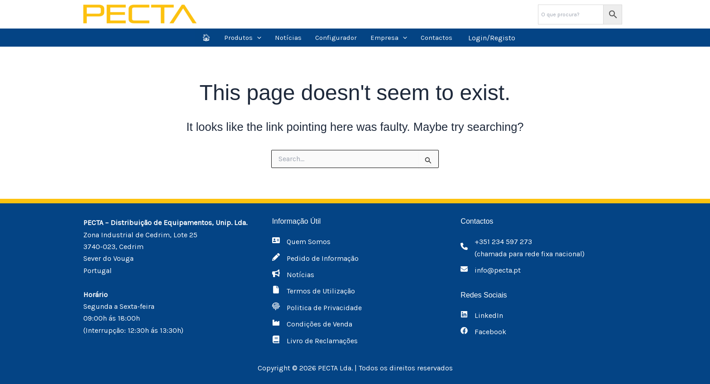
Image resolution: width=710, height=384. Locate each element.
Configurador (336, 38)
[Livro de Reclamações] (315, 341)
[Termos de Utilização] (313, 291)
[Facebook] (483, 332)
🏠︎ (206, 38)
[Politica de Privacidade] (317, 308)
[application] (257, 38)
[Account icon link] (491, 37)
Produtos (242, 38)
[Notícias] (293, 275)
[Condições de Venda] (312, 324)
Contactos (436, 38)
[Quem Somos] (301, 242)
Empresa (388, 38)
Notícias (288, 38)
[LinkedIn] (482, 316)
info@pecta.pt (498, 270)
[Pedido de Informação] (315, 258)
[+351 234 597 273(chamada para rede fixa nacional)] (523, 248)
